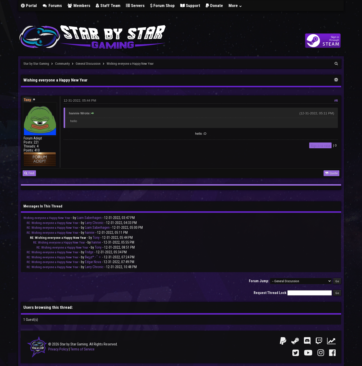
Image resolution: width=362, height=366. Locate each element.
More (235, 5)
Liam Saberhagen (89, 218)
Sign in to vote (320, 145)
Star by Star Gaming (36, 63)
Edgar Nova (93, 262)
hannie (90, 233)
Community (62, 63)
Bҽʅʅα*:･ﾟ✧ (93, 257)
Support (190, 5)
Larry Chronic (94, 223)
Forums (52, 5)
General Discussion (88, 63)
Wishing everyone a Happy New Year (46, 218)
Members (78, 5)
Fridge (89, 252)
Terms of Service (82, 349)
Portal (29, 5)
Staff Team (108, 5)
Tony (96, 238)
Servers (135, 5)
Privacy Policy (58, 349)
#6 (336, 100)
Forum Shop (162, 5)
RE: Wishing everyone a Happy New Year (52, 223)
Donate (214, 5)
